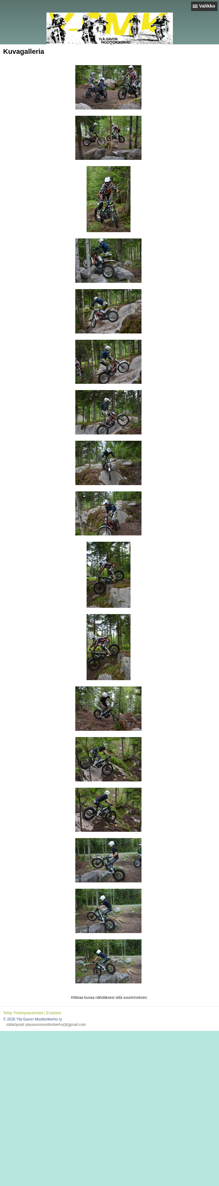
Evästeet (53, 1013)
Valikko (207, 5)
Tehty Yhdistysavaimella (23, 1013)
